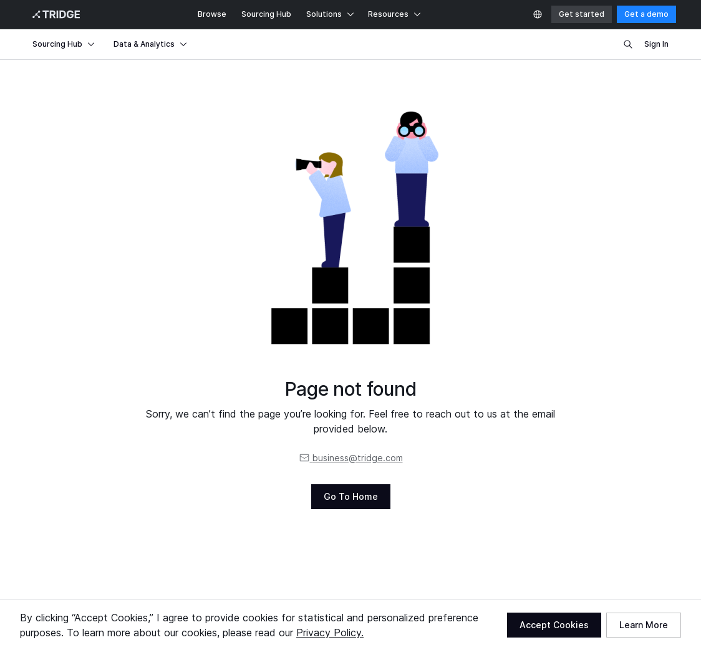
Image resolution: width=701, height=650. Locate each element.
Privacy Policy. (330, 632)
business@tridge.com (351, 457)
